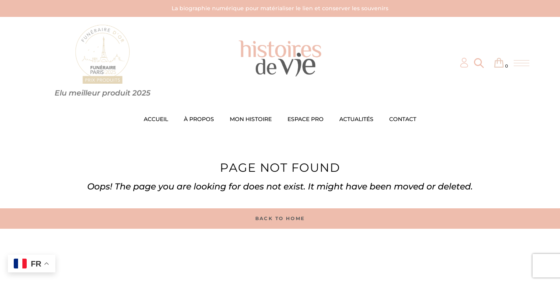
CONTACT (402, 119)
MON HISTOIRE (251, 119)
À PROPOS (199, 119)
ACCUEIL (156, 119)
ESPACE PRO (305, 119)
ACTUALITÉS (356, 119)
